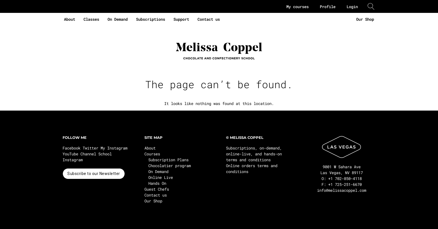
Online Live (160, 177)
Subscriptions (150, 19)
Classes (91, 19)
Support (181, 19)
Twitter (90, 148)
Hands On (157, 183)
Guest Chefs (156, 189)
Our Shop (365, 19)
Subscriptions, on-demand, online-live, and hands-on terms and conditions (254, 153)
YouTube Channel (79, 153)
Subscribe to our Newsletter (93, 173)
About (69, 19)
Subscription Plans (168, 159)
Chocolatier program (169, 165)
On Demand (118, 19)
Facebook (71, 148)
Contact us (208, 19)
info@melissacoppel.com (341, 190)
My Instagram (114, 148)
